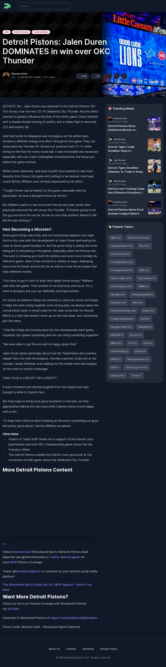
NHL (138, 302)
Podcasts (118, 302)
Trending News (122, 262)
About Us (54, 648)
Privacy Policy (108, 648)
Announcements (138, 359)
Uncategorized (121, 270)
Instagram (73, 557)
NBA (7, 32)
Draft (148, 343)
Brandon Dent (19, 74)
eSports (117, 375)
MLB (144, 270)
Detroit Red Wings (123, 310)
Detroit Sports (121, 286)
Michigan (118, 294)
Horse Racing (119, 351)
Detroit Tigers (121, 278)
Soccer (136, 335)
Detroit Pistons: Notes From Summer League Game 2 (126, 211)
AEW (115, 367)
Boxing (140, 351)
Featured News (41, 32)
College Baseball (142, 294)
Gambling (144, 326)
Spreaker (91, 618)
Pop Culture (146, 278)
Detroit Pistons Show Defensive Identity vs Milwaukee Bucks (121, 128)
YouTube (13, 608)
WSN (13, 562)
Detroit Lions (120, 254)
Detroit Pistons (21, 32)
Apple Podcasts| (62, 618)
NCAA (148, 310)
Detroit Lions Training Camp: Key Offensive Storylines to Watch (126, 191)
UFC (132, 343)
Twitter (55, 557)
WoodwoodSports (28, 571)
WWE (115, 359)
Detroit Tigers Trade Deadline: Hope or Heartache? (121, 149)
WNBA (143, 286)
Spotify (79, 618)
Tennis (136, 375)
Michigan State (121, 326)
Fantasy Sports (136, 367)
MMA (116, 343)
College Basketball (122, 318)
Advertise (88, 648)
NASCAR (117, 335)
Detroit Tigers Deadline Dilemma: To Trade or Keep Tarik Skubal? (125, 170)
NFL (144, 245)
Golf (145, 318)
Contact (71, 648)
